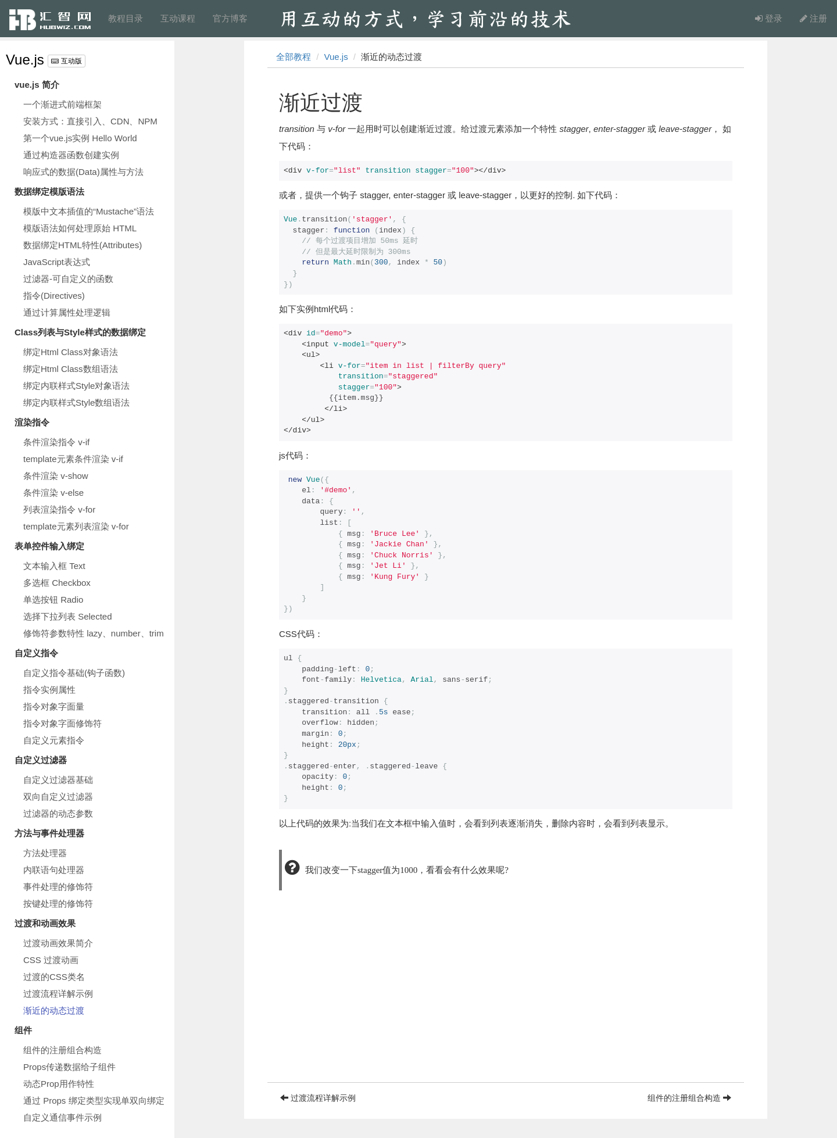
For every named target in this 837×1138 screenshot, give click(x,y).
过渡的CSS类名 (54, 977)
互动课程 (177, 18)
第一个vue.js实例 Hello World (80, 138)
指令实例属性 (49, 690)
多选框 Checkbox (57, 583)
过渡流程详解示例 (58, 994)
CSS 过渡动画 (50, 960)
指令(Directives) (54, 295)
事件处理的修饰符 (58, 887)
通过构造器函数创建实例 (71, 155)
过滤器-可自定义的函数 (68, 279)
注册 (813, 18)
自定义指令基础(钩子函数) (74, 673)
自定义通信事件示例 (62, 1117)
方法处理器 (45, 853)
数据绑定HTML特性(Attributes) (82, 245)
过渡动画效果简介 (58, 943)
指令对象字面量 (53, 706)
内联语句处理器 (53, 870)
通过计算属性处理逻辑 (66, 312)
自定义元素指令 (53, 740)
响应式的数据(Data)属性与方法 (83, 172)
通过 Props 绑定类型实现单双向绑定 (93, 1100)
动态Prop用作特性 (58, 1084)
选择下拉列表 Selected (67, 616)
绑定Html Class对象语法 (70, 352)
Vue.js (25, 59)
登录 (768, 18)
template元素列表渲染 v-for (76, 526)
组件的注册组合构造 (62, 1050)
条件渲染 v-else (53, 493)
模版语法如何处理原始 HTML (80, 228)
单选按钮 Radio (53, 599)
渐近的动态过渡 (53, 1010)
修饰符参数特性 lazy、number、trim (93, 633)
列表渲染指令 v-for (59, 509)
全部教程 (293, 57)
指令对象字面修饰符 (62, 723)
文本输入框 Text (54, 566)
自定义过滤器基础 (58, 780)
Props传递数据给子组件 (69, 1067)
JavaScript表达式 (56, 262)
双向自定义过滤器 (58, 796)
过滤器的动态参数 (58, 813)
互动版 (66, 61)
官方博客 (230, 18)
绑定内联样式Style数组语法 (76, 402)
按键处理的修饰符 (58, 903)
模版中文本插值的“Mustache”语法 (88, 211)
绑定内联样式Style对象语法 (76, 386)
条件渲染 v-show (55, 476)
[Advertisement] (505, 1000)
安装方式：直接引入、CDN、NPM (90, 121)
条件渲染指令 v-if (56, 442)
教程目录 (125, 18)
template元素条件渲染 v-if (73, 459)
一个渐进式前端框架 (62, 104)
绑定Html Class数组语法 (70, 369)
